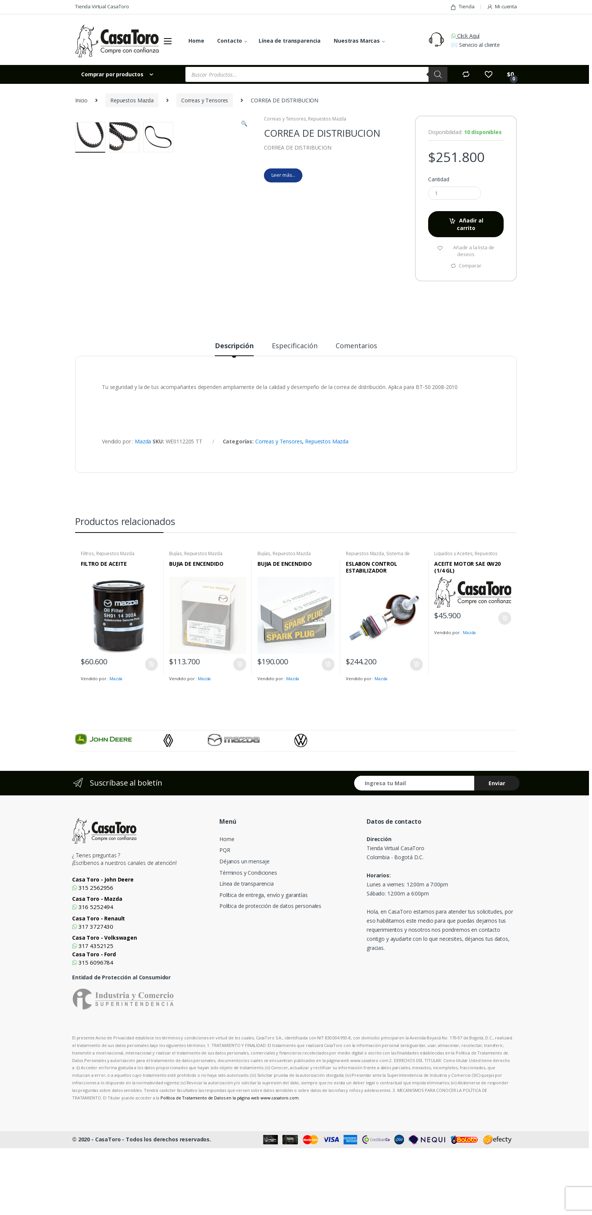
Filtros (87, 612)
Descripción (234, 405)
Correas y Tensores (204, 100)
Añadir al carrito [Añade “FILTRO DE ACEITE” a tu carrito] (151, 723)
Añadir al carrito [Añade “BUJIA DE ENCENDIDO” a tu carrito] (239, 723)
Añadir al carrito (470, 224)
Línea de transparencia (290, 40)
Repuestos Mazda (132, 100)
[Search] (438, 74)
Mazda (143, 500)
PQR (224, 909)
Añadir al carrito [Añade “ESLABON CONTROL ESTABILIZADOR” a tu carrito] (416, 723)
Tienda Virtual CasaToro (102, 6)
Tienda (462, 6)
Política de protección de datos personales (270, 965)
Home (196, 40)
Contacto (229, 40)
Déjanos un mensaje (244, 920)
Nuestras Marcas (357, 40)
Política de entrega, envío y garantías (263, 954)
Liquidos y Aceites (453, 612)
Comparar (470, 265)
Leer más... (283, 174)
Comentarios (356, 405)
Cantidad (438, 179)
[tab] (234, 408)
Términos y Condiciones (248, 931)
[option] (119, 798)
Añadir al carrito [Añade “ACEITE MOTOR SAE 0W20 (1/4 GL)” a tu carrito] (504, 677)
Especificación (294, 405)
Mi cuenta (502, 6)
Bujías (175, 612)
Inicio (81, 100)
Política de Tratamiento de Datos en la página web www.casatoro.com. (230, 1156)
